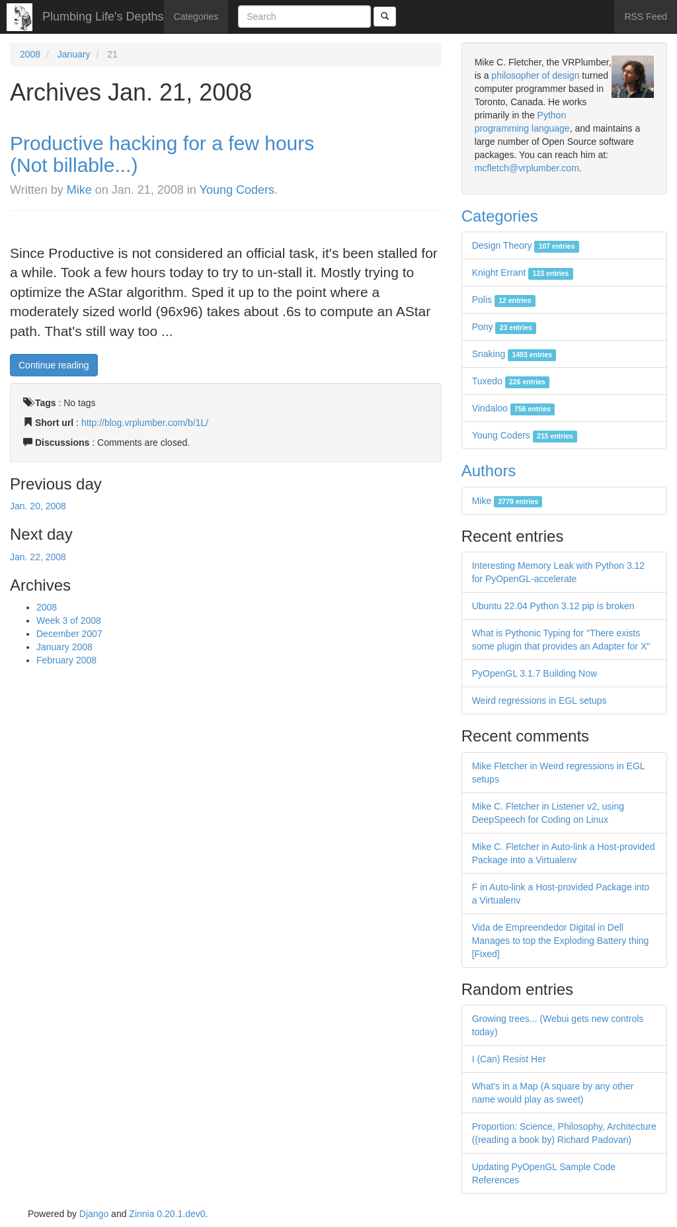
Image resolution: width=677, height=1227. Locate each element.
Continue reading (54, 365)
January (74, 54)
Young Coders (237, 189)
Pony (504, 326)
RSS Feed (645, 16)
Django (93, 1213)
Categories (196, 16)
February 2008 (66, 660)
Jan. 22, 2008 (38, 557)
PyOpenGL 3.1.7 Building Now (534, 673)
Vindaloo (513, 408)
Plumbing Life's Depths (103, 16)
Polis (504, 299)
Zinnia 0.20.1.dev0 (167, 1213)
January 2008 (64, 647)
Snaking (514, 354)
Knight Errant (522, 272)
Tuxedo (511, 381)
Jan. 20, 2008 (38, 506)
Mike (79, 189)
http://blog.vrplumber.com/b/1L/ (144, 422)
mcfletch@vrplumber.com (527, 168)
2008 (30, 54)
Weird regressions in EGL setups (539, 700)
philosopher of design (535, 75)
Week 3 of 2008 (68, 620)
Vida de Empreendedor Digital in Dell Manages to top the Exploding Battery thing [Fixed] (560, 940)
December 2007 (69, 633)
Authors (488, 471)
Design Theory (525, 245)
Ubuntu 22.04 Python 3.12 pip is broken (553, 606)
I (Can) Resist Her (509, 1059)
